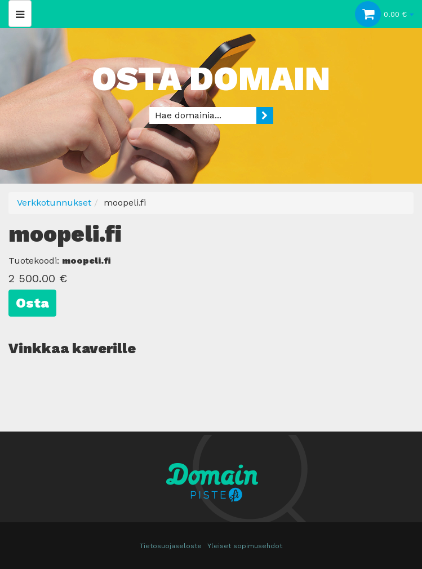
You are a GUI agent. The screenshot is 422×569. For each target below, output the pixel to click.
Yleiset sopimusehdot (244, 546)
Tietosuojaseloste (171, 546)
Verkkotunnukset (54, 202)
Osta (32, 303)
